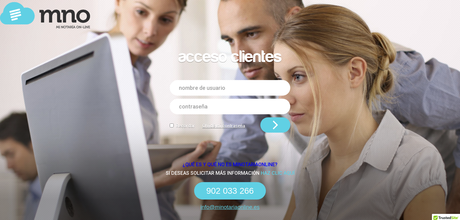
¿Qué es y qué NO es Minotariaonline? (230, 164)
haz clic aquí (278, 173)
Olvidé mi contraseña (223, 125)
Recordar (185, 125)
